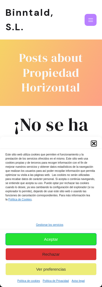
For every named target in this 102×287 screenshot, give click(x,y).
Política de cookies (28, 280)
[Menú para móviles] (91, 20)
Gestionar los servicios (49, 224)
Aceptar (51, 239)
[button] (94, 143)
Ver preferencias (51, 269)
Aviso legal (78, 280)
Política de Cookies (20, 199)
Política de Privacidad (56, 280)
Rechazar (51, 254)
